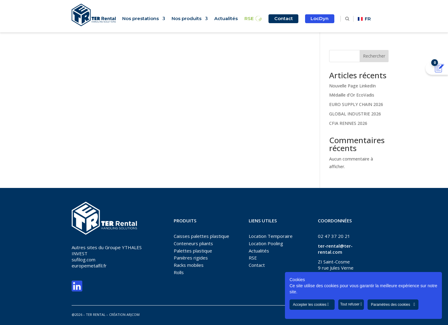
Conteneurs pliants (193, 243)
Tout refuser (351, 304)
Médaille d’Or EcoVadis (351, 95)
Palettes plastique (193, 251)
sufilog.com (83, 259)
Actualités (226, 18)
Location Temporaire (271, 236)
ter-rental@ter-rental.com (335, 249)
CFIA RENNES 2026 (348, 123)
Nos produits (186, 18)
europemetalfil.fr (89, 266)
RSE (249, 18)
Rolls (179, 272)
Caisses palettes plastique (201, 236)
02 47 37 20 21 (334, 236)
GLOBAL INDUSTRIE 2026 (355, 114)
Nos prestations (140, 18)
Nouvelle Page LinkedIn (352, 86)
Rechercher (374, 56)
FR (364, 19)
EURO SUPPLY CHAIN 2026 (356, 104)
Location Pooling (266, 243)
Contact (283, 18)
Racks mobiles (189, 265)
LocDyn (320, 18)
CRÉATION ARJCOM (124, 314)
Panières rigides (191, 258)
